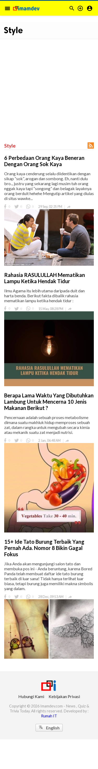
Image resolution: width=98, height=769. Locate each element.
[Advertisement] (49, 88)
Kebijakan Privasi (64, 696)
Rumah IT (49, 716)
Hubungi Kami (31, 696)
